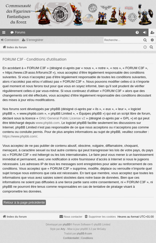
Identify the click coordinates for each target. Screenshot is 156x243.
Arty (63, 229)
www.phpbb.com (47, 123)
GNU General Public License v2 (62, 118)
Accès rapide (5, 33)
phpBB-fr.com (84, 233)
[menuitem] (137, 32)
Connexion (12, 40)
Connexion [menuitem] (145, 33)
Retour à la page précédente (24, 202)
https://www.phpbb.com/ (20, 136)
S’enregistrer (34, 40)
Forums (20, 32)
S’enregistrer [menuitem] (153, 33)
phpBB (66, 224)
